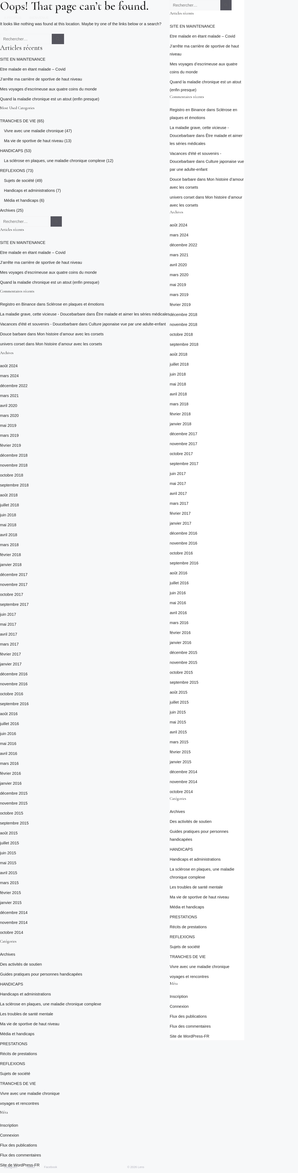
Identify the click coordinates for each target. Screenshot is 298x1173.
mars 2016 (9, 763)
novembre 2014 (14, 922)
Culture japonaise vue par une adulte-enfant (127, 324)
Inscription (9, 1125)
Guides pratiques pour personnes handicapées (41, 974)
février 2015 (10, 892)
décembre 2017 (14, 574)
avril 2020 (8, 405)
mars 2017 (9, 644)
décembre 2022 (14, 386)
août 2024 (9, 366)
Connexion (9, 1135)
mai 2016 (8, 743)
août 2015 (9, 833)
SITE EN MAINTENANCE (22, 59)
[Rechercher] (56, 221)
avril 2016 (8, 753)
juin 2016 (8, 733)
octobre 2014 (11, 932)
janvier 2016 (11, 783)
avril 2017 (8, 634)
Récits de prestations (18, 1054)
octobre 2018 (11, 475)
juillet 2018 (9, 505)
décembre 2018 (14, 455)
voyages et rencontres (19, 1103)
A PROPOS (12, 18)
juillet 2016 (9, 723)
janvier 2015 (11, 902)
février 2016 (10, 773)
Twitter (30, 1167)
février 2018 (10, 555)
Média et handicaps (21, 200)
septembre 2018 (14, 485)
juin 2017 (8, 614)
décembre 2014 (14, 912)
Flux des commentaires (20, 1155)
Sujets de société (19, 180)
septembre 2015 (14, 823)
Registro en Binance (18, 304)
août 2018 (9, 495)
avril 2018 (8, 535)
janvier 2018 (11, 564)
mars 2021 (9, 395)
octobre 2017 (11, 594)
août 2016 (9, 714)
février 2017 (10, 654)
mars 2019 (9, 435)
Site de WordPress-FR (189, 1036)
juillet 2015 (9, 843)
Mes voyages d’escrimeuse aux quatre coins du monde (48, 89)
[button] (5, 30)
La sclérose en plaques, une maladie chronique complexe (54, 160)
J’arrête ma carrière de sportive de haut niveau (41, 79)
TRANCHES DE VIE (91, 6)
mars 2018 (9, 545)
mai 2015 (8, 863)
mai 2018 (8, 525)
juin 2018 (8, 515)
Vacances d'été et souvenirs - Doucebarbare (39, 324)
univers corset (12, 344)
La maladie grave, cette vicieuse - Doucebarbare (42, 314)
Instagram (10, 1167)
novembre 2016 (14, 684)
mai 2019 (8, 425)
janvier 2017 (11, 664)
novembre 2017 (14, 584)
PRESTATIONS (131, 6)
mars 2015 (9, 883)
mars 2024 (9, 376)
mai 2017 (8, 624)
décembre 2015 (14, 793)
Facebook (50, 1167)
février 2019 (10, 445)
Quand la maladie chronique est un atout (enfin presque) (49, 99)
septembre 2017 (14, 604)
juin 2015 (8, 853)
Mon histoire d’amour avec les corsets (70, 334)
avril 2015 (8, 873)
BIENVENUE (39, 18)
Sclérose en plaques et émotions (75, 304)
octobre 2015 (11, 813)
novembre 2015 (14, 803)
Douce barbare (13, 334)
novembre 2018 (14, 465)
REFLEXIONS (19, 6)
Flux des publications (18, 1145)
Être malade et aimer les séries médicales (133, 314)
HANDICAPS (53, 6)
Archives (7, 210)
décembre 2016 (14, 674)
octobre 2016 (11, 694)
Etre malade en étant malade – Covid (32, 69)
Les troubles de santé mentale (26, 1014)
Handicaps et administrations (29, 190)
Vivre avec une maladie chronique (34, 131)
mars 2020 (9, 415)
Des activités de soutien (21, 964)
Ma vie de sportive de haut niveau (33, 141)
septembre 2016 (14, 704)
